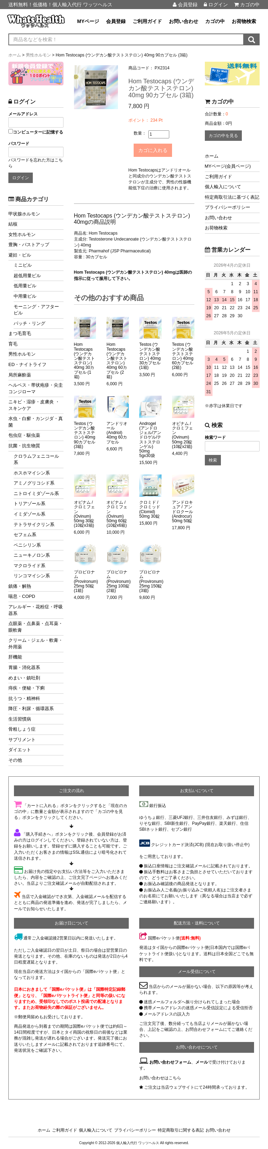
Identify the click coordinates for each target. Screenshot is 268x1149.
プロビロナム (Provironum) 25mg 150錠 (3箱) (151, 580)
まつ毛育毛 (19, 333)
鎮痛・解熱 (19, 586)
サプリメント (22, 739)
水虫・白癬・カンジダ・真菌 (35, 422)
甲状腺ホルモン (24, 213)
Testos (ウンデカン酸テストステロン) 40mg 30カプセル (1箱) (150, 354)
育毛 (12, 344)
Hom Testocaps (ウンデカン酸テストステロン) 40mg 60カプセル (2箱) (116, 359)
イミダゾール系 (29, 514)
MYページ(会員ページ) (228, 166)
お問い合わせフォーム (170, 1062)
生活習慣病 (19, 719)
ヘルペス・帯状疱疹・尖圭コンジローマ (35, 388)
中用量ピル (25, 296)
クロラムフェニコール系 (36, 459)
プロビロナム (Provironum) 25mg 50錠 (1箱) (86, 580)
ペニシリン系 (27, 545)
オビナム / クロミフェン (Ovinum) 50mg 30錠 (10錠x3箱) (84, 512)
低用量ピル (25, 285)
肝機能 (15, 657)
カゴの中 (247, 4)
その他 (15, 760)
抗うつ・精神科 (24, 698)
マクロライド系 (29, 565)
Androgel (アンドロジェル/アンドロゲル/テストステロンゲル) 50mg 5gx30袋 (150, 438)
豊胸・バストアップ (28, 244)
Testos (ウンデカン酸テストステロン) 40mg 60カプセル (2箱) (182, 354)
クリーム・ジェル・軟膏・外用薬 (35, 643)
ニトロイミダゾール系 (36, 493)
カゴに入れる (159, 149)
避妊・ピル (19, 255)
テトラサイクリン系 (34, 524)
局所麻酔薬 (19, 375)
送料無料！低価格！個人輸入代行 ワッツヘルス (60, 4)
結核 (12, 224)
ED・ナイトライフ (27, 364)
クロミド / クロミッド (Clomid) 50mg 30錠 (149, 508)
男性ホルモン (22, 354)
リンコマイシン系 (32, 575)
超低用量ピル (27, 275)
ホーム (211, 156)
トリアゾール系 (29, 503)
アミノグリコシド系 (34, 483)
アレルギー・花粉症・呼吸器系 (35, 610)
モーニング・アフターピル (36, 310)
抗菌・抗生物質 (24, 445)
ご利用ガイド (147, 21)
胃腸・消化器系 (24, 667)
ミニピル (23, 265)
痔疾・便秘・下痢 (26, 688)
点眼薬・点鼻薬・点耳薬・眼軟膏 (35, 627)
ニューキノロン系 (32, 555)
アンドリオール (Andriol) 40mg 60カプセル (116, 431)
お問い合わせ (183, 21)
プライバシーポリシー (227, 207)
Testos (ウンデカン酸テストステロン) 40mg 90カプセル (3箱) (84, 434)
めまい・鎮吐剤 (24, 677)
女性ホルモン (22, 234)
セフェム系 (25, 534)
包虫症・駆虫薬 (24, 435)
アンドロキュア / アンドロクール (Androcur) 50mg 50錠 (182, 510)
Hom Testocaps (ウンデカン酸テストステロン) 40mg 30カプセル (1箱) (84, 359)
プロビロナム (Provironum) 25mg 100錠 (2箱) (118, 580)
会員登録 (185, 4)
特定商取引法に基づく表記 (232, 197)
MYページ (88, 21)
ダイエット (19, 749)
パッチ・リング (29, 323)
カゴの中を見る (223, 135)
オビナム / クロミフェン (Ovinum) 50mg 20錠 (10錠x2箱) (182, 434)
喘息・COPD (21, 596)
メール (201, 1062)
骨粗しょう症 (22, 729)
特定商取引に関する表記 (181, 1130)
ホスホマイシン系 (32, 472)
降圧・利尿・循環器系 (31, 708)
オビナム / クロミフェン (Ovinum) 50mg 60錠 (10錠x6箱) (116, 512)
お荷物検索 (244, 21)
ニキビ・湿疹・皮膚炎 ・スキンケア (34, 405)
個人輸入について (223, 186)
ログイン (216, 4)
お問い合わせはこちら (160, 1077)
